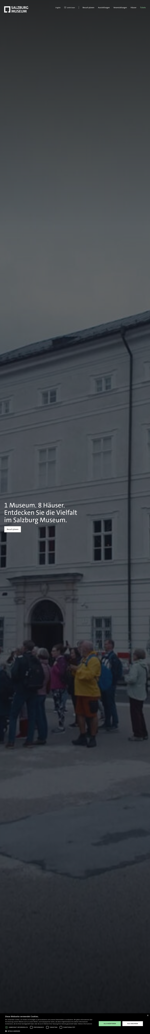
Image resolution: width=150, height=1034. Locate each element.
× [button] (147, 1015)
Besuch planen (88, 7)
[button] (50, 1031)
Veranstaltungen (120, 7)
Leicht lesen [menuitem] (69, 7)
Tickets (143, 7)
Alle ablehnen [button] (132, 1023)
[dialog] (75, 1023)
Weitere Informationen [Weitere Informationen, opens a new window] (85, 1024)
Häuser (133, 7)
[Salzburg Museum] (16, 9)
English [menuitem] (58, 8)
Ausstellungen (104, 7)
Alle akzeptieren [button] (110, 1023)
